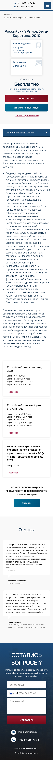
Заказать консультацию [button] (27, 107)
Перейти (26, 502)
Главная (6, 14)
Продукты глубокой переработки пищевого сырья (22, 17)
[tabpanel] (26, 249)
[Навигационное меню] (47, 6)
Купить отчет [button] (26, 98)
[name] (26, 684)
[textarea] (26, 706)
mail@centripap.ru (25, 6)
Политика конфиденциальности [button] (27, 748)
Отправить (26, 720)
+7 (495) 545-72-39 (26, 2)
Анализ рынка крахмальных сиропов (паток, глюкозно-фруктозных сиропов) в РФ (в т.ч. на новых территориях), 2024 (25, 453)
